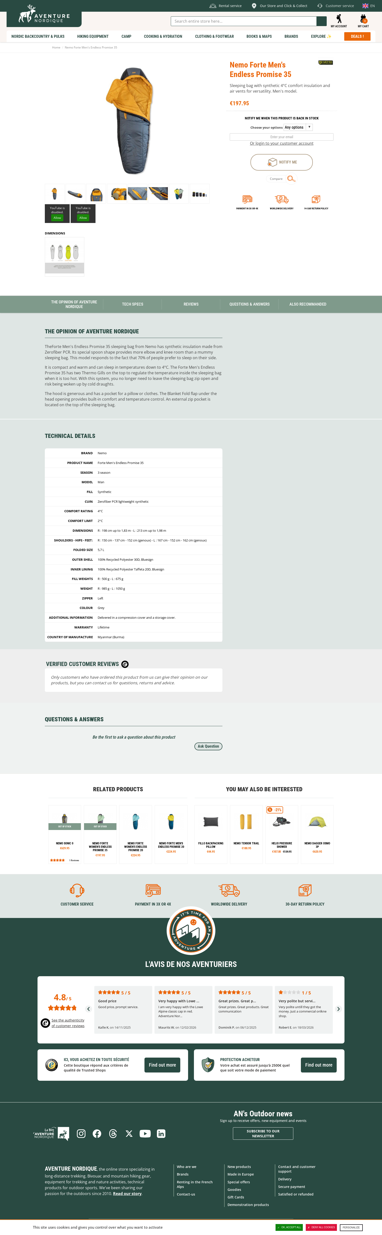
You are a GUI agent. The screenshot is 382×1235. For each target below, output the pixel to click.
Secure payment (291, 1186)
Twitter (129, 1133)
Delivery (285, 1179)
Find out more (162, 1065)
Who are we (186, 1166)
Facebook (97, 1133)
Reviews (191, 304)
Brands (183, 1174)
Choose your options (266, 127)
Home (56, 47)
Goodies (234, 1189)
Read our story (127, 1193)
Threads (113, 1133)
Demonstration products (248, 1204)
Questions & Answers (249, 304)
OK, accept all (289, 1227)
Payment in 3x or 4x (247, 208)
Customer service (77, 904)
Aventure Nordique (71, 1168)
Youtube (145, 1133)
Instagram (81, 1133)
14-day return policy (316, 208)
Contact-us (186, 1194)
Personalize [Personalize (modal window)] (351, 1227)
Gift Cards (236, 1197)
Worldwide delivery (281, 208)
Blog (51, 1133)
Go (321, 21)
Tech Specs (132, 304)
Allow (57, 218)
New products (239, 1166)
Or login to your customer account (282, 143)
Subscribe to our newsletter (263, 1133)
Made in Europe (241, 1174)
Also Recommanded (307, 304)
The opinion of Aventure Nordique (74, 304)
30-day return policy (305, 904)
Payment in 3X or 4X (153, 904)
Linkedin (161, 1133)
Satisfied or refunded (296, 1194)
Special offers (239, 1182)
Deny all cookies (321, 1227)
